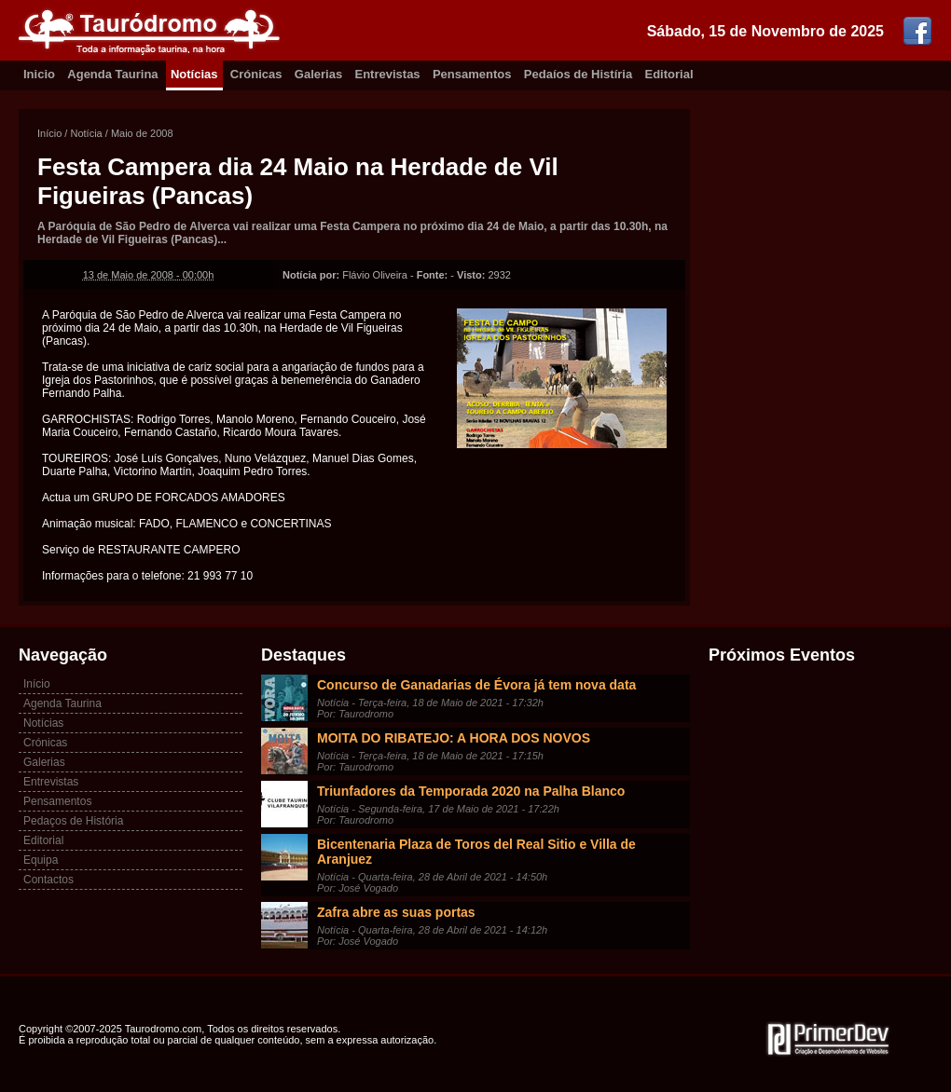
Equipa (40, 860)
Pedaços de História (73, 820)
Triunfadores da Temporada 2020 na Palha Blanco (471, 791)
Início (49, 133)
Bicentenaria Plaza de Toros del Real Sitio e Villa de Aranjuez (476, 852)
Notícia (86, 133)
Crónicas (256, 74)
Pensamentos (472, 74)
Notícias (194, 74)
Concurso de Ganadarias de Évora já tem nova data (476, 684)
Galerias (318, 74)
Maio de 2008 (142, 133)
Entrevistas (387, 74)
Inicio (39, 74)
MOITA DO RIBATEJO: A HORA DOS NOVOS (453, 737)
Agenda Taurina (112, 74)
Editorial (669, 74)
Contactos (48, 879)
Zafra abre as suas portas (396, 912)
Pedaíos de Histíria (578, 74)
